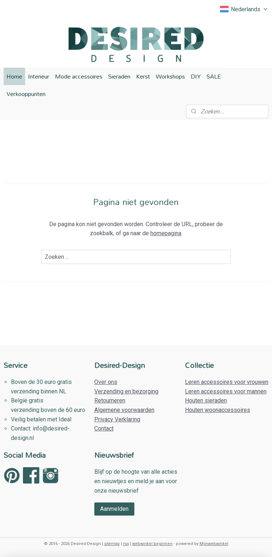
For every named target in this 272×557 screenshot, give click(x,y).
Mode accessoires (78, 76)
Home (14, 76)
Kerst (143, 76)
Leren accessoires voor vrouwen (226, 381)
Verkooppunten (26, 94)
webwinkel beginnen (152, 543)
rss (126, 543)
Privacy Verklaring (117, 419)
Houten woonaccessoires (217, 409)
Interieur (38, 76)
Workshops (170, 76)
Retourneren (109, 400)
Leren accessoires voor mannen (226, 391)
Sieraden (119, 76)
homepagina (165, 233)
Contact (104, 428)
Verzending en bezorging (126, 391)
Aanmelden (114, 508)
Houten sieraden (206, 400)
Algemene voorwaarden (124, 409)
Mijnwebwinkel (214, 543)
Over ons (105, 381)
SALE (213, 76)
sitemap (112, 543)
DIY (196, 76)
